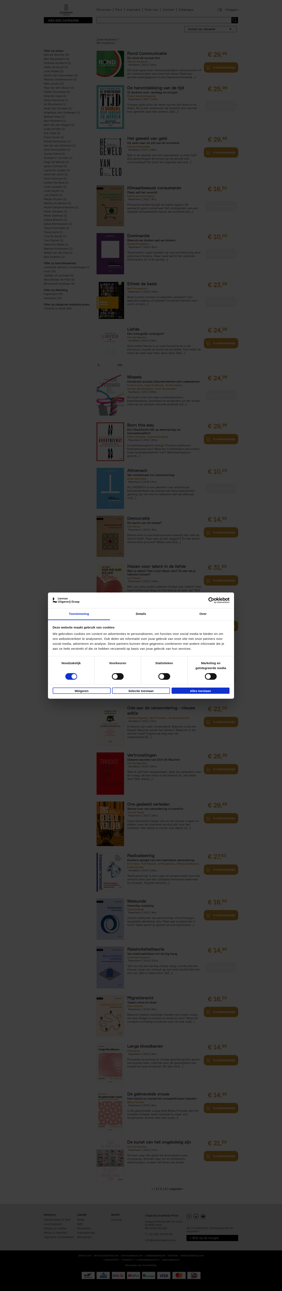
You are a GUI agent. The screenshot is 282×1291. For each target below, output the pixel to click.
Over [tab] (203, 614)
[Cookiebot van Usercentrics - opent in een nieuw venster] (211, 600)
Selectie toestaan (141, 691)
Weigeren (81, 691)
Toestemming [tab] (79, 614)
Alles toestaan (200, 691)
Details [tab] (141, 614)
